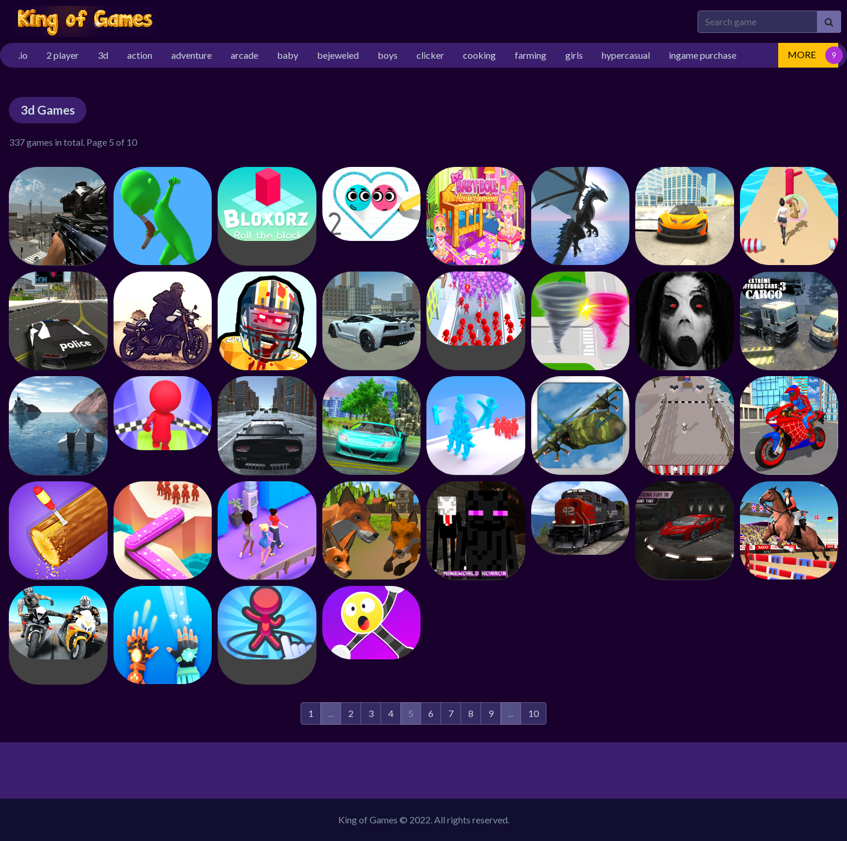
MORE (802, 54)
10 (533, 713)
